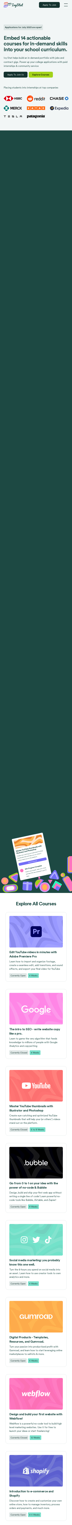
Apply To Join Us (15, 74)
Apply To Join (49, 5)
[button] (65, 5)
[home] (13, 5)
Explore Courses (40, 74)
